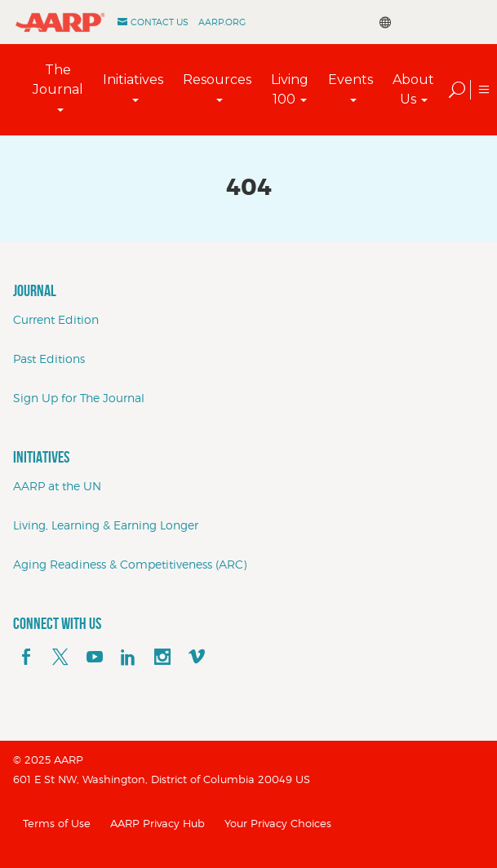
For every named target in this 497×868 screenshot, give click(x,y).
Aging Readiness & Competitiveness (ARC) (129, 564)
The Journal (58, 79)
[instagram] (162, 657)
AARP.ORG (222, 22)
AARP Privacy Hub (157, 823)
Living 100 (289, 89)
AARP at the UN (57, 486)
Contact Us (160, 22)
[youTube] (95, 657)
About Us (413, 89)
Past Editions (49, 358)
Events (350, 79)
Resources (217, 79)
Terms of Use (57, 823)
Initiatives (133, 79)
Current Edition (56, 319)
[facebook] (26, 657)
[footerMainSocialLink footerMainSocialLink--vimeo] (197, 657)
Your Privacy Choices (277, 823)
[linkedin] (128, 657)
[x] (60, 657)
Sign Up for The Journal (78, 398)
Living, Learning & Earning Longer (105, 525)
